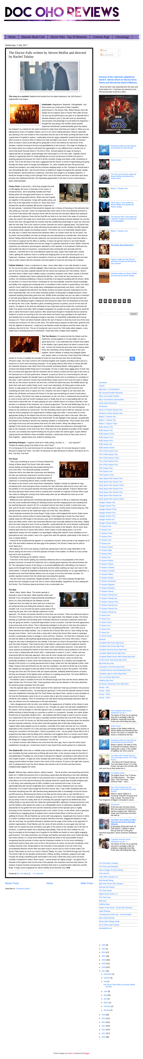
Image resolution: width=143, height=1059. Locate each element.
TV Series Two (104, 619)
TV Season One (105, 526)
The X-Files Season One (108, 451)
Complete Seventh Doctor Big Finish (113, 650)
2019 (104, 964)
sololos (70, 1053)
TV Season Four (105, 537)
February (107, 1006)
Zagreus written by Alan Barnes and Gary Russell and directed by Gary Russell (123, 261)
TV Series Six (104, 633)
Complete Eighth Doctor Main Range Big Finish (117, 657)
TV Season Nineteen (107, 588)
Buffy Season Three (106, 434)
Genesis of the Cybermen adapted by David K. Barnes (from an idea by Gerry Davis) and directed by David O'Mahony (118, 80)
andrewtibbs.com (105, 928)
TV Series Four (104, 626)
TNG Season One (106, 468)
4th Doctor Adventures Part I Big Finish (114, 684)
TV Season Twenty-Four (108, 605)
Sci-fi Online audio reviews (109, 925)
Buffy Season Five (106, 441)
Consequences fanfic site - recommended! (115, 914)
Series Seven (116, 160)
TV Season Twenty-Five (108, 609)
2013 (104, 1026)
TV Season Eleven (106, 561)
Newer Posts (12, 883)
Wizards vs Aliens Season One (110, 413)
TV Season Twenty (106, 591)
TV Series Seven (105, 636)
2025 (104, 945)
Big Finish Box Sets (106, 663)
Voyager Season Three (108, 509)
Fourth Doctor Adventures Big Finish (113, 660)
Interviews (103, 383)
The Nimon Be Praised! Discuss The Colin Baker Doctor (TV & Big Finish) (124, 758)
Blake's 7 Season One (119, 231)
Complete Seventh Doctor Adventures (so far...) (121, 840)
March (106, 1003)
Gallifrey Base (104, 904)
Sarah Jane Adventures (108, 403)
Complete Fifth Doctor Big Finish (111, 643)
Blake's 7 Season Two (119, 188)
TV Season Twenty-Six (107, 612)
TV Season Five (105, 540)
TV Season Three (105, 533)
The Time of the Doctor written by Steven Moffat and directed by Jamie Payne (123, 176)
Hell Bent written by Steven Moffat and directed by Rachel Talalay (124, 274)
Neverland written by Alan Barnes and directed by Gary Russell (123, 147)
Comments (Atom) (23, 889)
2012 (104, 1030)
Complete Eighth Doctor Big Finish (112, 653)
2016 (104, 1015)
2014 (104, 1022)
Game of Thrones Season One (110, 410)
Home (12, 36)
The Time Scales (105, 891)
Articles (102, 386)
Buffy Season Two (106, 430)
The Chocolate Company (108, 863)
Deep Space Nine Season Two (110, 482)
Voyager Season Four (107, 513)
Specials (102, 639)
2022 (104, 952)
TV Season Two (105, 530)
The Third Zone (105, 897)
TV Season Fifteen (106, 574)
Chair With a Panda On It (108, 877)
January (107, 1010)
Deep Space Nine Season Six (110, 495)
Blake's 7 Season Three (108, 424)
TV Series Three (105, 622)
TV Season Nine (105, 554)
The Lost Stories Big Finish (109, 677)
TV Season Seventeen (107, 581)
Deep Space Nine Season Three (111, 485)
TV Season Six (104, 544)
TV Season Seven (106, 547)
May (105, 995)
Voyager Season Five (107, 516)
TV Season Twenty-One (108, 595)
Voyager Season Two (107, 506)
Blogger (86, 1053)
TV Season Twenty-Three (108, 602)
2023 (104, 949)
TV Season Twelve (106, 564)
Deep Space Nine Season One (110, 478)
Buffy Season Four (106, 437)
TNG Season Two (106, 471)
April (106, 999)
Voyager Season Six (107, 520)
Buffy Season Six (105, 444)
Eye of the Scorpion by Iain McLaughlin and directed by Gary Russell (123, 789)
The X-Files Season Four (108, 461)
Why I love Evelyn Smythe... (109, 396)
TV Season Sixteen (106, 578)
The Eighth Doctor (118, 773)
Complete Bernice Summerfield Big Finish (115, 670)
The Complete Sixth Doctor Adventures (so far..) (121, 712)
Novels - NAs (104, 687)
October (107, 978)
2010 (104, 1037)
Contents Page (101, 36)
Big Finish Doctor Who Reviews (111, 884)
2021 (104, 956)
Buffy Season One (106, 427)
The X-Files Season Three (109, 458)
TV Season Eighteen (107, 585)
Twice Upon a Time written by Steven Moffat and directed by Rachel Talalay (122, 205)
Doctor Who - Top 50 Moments (69, 36)
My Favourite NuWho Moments (111, 393)
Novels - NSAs (104, 698)
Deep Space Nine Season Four (111, 489)
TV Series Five (104, 629)
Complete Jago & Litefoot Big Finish (112, 674)
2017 (104, 971)
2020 (104, 960)
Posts (104, 50)
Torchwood (103, 406)
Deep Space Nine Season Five (110, 492)
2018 (104, 967)
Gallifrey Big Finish (106, 680)
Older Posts (87, 883)
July (105, 981)
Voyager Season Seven (108, 523)
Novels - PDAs (104, 694)
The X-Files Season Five (108, 465)
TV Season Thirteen (106, 568)
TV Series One (104, 615)
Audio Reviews (104, 911)
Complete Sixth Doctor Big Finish (111, 646)
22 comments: (38, 874)
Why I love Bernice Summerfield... (112, 400)
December (108, 974)
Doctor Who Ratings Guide (109, 921)
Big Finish (102, 901)
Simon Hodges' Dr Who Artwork (111, 870)
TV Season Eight (105, 550)
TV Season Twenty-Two (108, 598)
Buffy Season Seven (107, 448)
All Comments (107, 55)
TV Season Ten (105, 557)
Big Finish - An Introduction (109, 389)
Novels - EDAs (104, 691)
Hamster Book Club (33, 36)
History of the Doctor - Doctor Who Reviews (115, 908)
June (106, 991)
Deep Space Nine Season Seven (111, 499)
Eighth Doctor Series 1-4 (108, 894)
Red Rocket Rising (106, 880)
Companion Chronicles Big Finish (112, 667)
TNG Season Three (106, 475)
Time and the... (104, 873)
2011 (104, 1033)
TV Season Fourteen (107, 571)
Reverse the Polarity (107, 887)
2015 (104, 1018)
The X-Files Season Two (108, 454)
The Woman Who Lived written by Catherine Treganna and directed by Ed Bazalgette (124, 219)
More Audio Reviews (107, 918)
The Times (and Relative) (108, 867)
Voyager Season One (107, 502)
